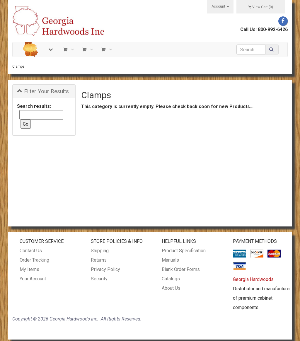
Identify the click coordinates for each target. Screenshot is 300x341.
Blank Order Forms (181, 269)
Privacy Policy (105, 269)
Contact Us (31, 250)
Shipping (100, 250)
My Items (29, 269)
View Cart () (260, 7)
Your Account (33, 279)
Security (99, 279)
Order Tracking (34, 260)
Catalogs (171, 279)
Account (220, 6)
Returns (99, 260)
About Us (171, 288)
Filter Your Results (43, 91)
